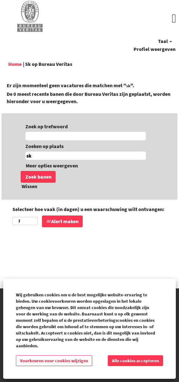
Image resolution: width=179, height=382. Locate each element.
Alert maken (62, 221)
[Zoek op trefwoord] (85, 136)
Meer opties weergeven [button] (52, 165)
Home (15, 64)
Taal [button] (165, 41)
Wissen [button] (29, 186)
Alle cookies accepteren (135, 361)
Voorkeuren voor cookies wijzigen (54, 361)
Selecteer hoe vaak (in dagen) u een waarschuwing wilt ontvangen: (88, 209)
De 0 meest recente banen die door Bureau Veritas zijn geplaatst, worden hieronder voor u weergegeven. (88, 97)
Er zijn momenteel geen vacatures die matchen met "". (70, 85)
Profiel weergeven (155, 49)
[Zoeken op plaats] (85, 156)
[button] (119, 19)
